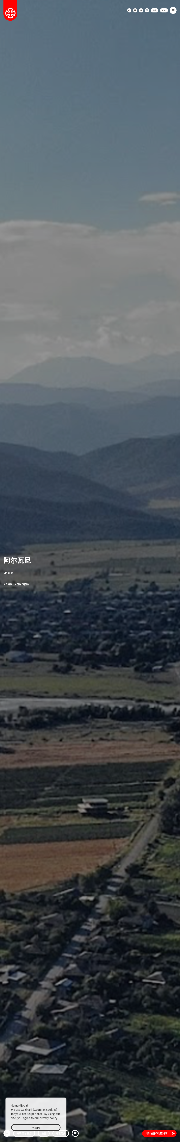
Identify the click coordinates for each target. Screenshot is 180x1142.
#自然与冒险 (22, 584)
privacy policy (48, 1118)
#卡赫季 (7, 584)
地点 (8, 573)
